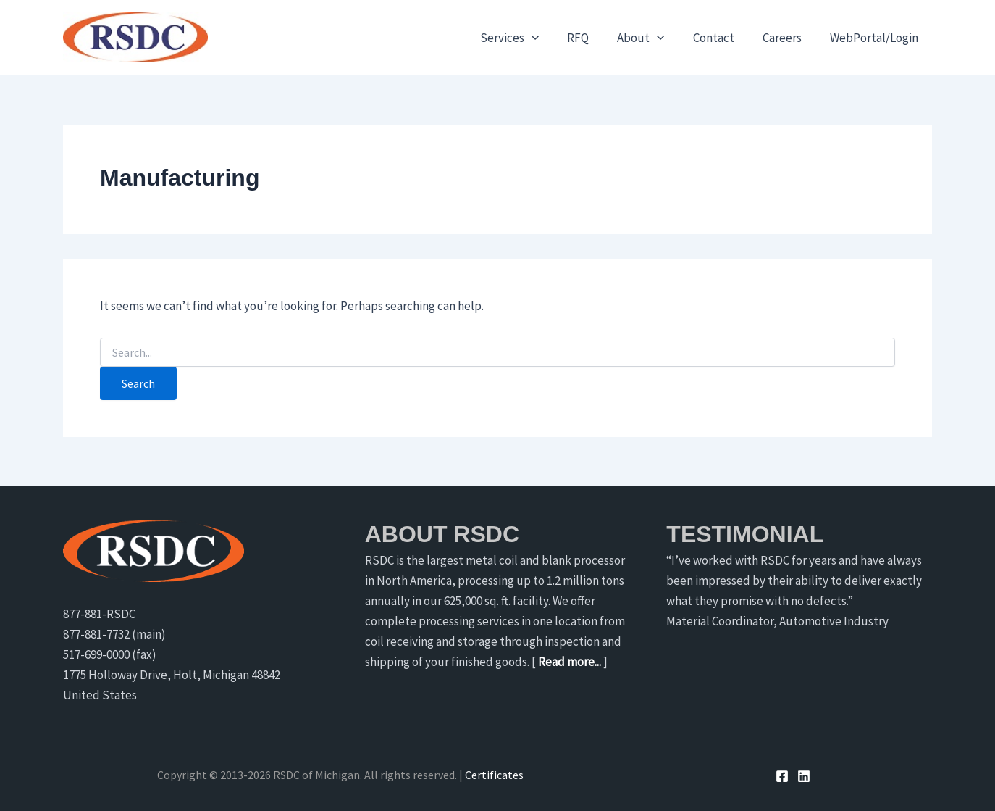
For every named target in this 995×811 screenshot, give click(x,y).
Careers (787, 38)
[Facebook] (782, 776)
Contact (722, 38)
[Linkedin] (803, 776)
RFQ (594, 38)
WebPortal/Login (875, 38)
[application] (552, 38)
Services (529, 38)
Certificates (494, 775)
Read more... (569, 662)
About (653, 38)
